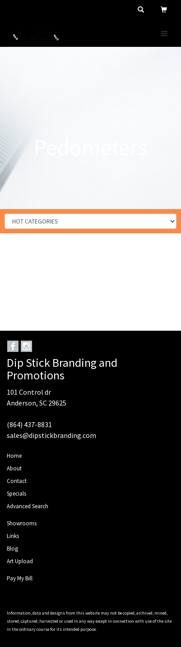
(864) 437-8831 (29, 424)
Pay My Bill (19, 578)
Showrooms (22, 523)
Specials (16, 493)
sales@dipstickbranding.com (51, 435)
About (14, 468)
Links (13, 536)
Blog (12, 548)
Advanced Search (27, 506)
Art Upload (20, 561)
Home (14, 456)
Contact (17, 481)
